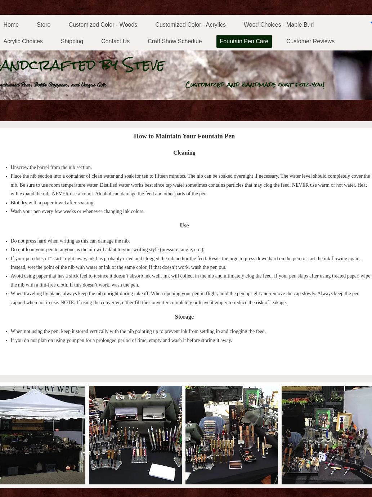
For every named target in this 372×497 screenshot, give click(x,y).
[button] (135, 435)
